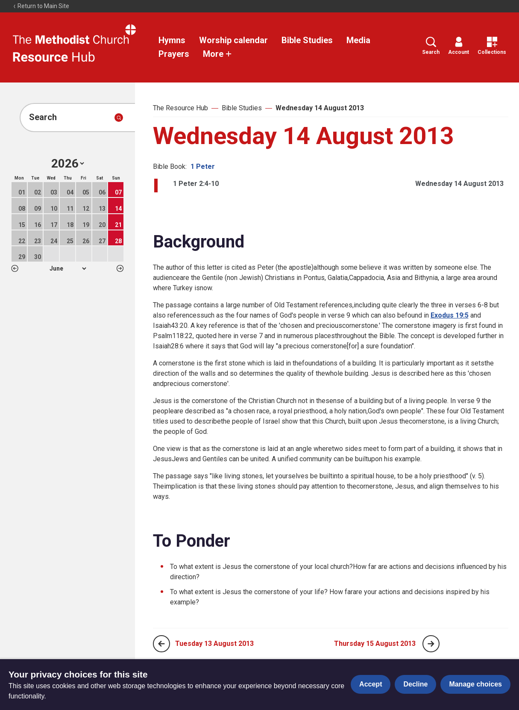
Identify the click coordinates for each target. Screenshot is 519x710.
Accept (370, 684)
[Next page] (431, 643)
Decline (415, 684)
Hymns (171, 40)
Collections (492, 46)
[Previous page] (161, 643)
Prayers (173, 54)
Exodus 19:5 (450, 315)
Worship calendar (233, 40)
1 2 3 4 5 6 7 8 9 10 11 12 (68, 268)
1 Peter (203, 166)
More (217, 54)
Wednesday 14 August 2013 (320, 108)
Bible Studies (307, 40)
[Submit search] (118, 117)
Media (358, 40)
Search (431, 46)
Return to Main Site (41, 6)
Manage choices (475, 684)
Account (458, 46)
